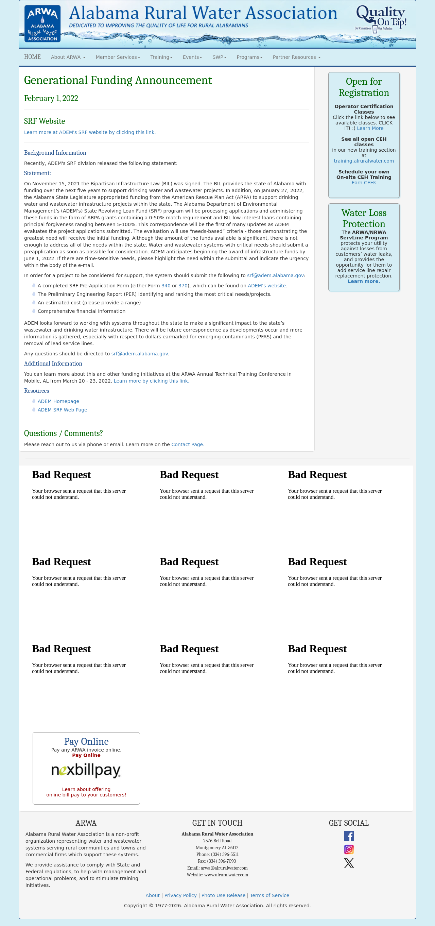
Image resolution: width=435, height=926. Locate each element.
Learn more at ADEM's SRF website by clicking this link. (90, 132)
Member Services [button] (118, 57)
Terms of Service (269, 895)
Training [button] (162, 57)
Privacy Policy (180, 895)
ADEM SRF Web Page (62, 410)
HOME (32, 57)
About (153, 895)
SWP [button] (219, 57)
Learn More (370, 128)
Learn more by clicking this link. (152, 381)
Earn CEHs (364, 182)
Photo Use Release (224, 895)
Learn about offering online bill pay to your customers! (86, 792)
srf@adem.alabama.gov (275, 275)
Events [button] (192, 57)
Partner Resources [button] (297, 57)
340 (166, 285)
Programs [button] (250, 57)
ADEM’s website (267, 285)
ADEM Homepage (58, 401)
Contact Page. (187, 444)
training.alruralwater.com (364, 161)
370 (183, 285)
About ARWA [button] (68, 57)
